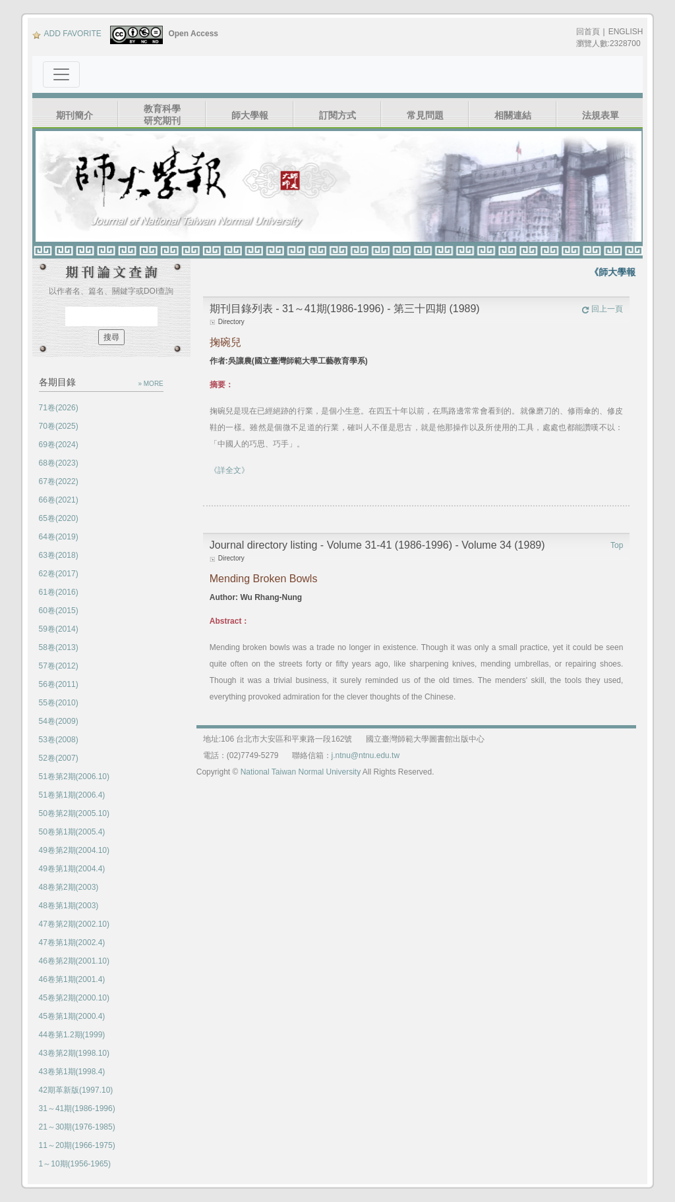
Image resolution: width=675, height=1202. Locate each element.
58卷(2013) (58, 647)
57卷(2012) (58, 665)
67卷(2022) (58, 481)
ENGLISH (625, 31)
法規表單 (600, 115)
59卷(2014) (58, 629)
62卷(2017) (58, 573)
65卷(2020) (58, 518)
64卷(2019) (58, 536)
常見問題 (425, 115)
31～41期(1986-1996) (77, 1108)
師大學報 (249, 115)
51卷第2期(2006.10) (74, 776)
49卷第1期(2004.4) (72, 868)
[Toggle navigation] (61, 74)
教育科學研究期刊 (162, 114)
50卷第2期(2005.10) (74, 813)
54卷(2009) (58, 721)
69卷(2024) (58, 444)
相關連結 (512, 115)
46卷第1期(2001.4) (72, 979)
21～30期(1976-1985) (77, 1127)
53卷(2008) (58, 739)
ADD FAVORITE (67, 33)
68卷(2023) (58, 463)
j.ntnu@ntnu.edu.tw (366, 755)
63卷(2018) (58, 555)
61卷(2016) (58, 592)
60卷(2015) (58, 610)
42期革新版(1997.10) (76, 1090)
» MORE (150, 383)
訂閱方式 (337, 115)
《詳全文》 (229, 470)
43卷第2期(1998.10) (74, 1053)
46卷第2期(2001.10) (74, 961)
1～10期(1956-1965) (75, 1163)
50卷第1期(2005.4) (72, 831)
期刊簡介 (74, 115)
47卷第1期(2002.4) (72, 942)
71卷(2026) (58, 407)
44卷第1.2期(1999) (72, 1034)
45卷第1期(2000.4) (72, 1016)
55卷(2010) (58, 702)
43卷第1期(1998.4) (72, 1071)
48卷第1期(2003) (69, 905)
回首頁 (588, 31)
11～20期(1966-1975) (77, 1145)
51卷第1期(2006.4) (72, 795)
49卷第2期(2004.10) (74, 850)
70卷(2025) (58, 426)
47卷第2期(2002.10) (74, 924)
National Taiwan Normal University (301, 772)
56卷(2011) (58, 684)
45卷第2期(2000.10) (74, 997)
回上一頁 (602, 309)
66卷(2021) (58, 500)
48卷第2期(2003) (69, 887)
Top (616, 545)
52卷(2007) (58, 758)
